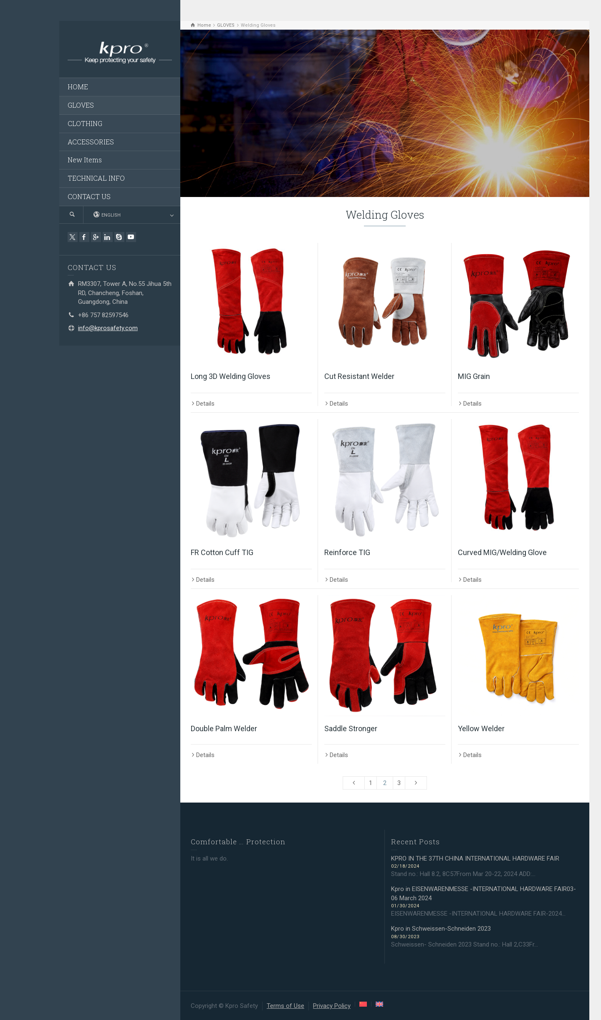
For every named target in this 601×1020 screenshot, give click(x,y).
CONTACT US (89, 196)
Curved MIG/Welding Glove (502, 552)
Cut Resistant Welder (359, 376)
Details (205, 403)
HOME (78, 86)
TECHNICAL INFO (96, 178)
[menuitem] (363, 1004)
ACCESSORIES (91, 141)
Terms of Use (285, 1006)
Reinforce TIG (347, 552)
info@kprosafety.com (108, 328)
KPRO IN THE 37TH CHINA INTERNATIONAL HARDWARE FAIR (476, 858)
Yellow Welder (481, 728)
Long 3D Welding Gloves (230, 376)
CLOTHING (85, 123)
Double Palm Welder (224, 728)
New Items (85, 159)
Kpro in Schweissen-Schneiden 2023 (441, 928)
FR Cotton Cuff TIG (222, 552)
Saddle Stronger (350, 728)
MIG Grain (474, 376)
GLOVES (81, 105)
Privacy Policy (332, 1006)
